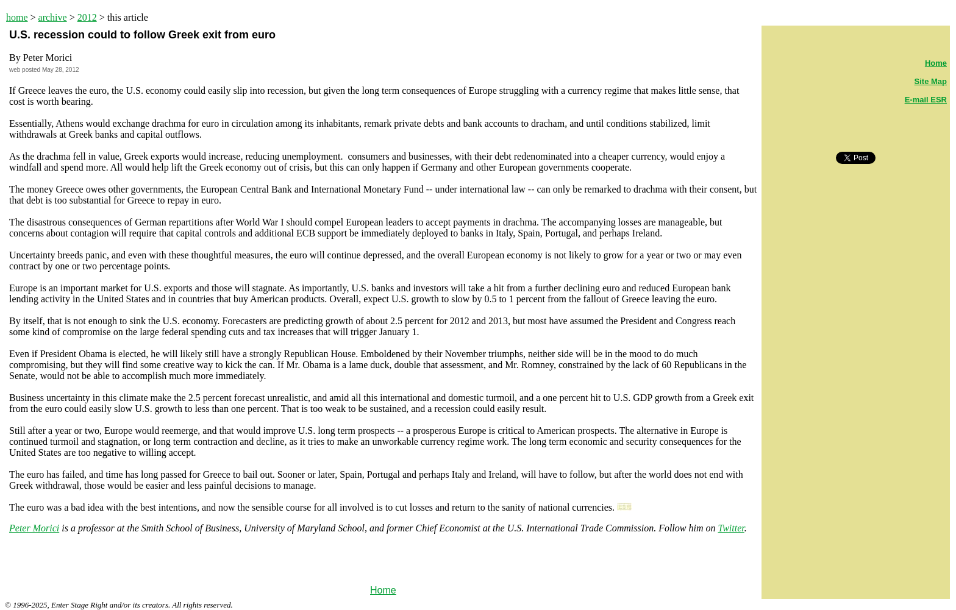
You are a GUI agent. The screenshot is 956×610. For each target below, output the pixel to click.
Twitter (731, 528)
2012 (87, 17)
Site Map (931, 81)
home (17, 17)
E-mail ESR (926, 99)
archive (52, 17)
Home (383, 590)
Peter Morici (34, 528)
